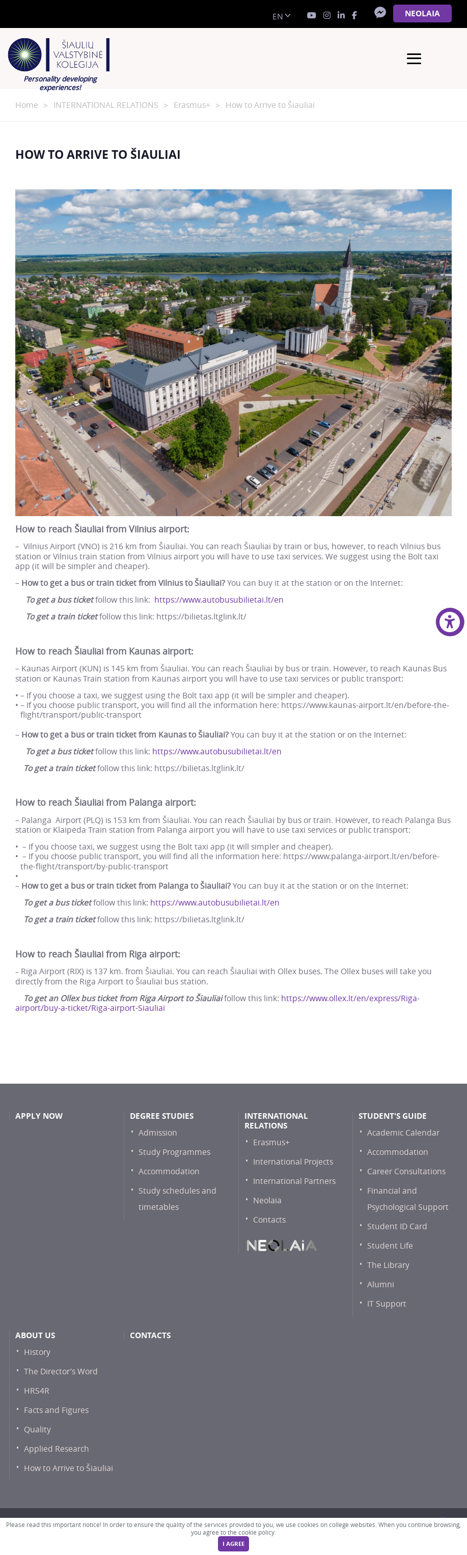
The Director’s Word (61, 1371)
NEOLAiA (422, 13)
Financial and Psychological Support (408, 1198)
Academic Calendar (403, 1132)
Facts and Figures (56, 1410)
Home (26, 105)
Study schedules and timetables (177, 1198)
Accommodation (169, 1171)
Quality (37, 1429)
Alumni (380, 1284)
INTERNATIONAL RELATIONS (105, 105)
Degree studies (162, 1116)
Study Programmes (174, 1152)
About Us (35, 1335)
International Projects (293, 1161)
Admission (158, 1132)
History (37, 1352)
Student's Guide (393, 1116)
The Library (388, 1265)
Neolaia (267, 1200)
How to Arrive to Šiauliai (68, 1468)
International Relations (276, 1120)
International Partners (294, 1181)
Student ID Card (397, 1226)
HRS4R (36, 1391)
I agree (233, 1544)
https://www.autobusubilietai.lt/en (219, 600)
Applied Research (56, 1449)
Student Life (390, 1245)
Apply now (39, 1116)
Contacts (269, 1219)
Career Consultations (406, 1171)
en (277, 16)
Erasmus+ (192, 105)
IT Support (386, 1303)
